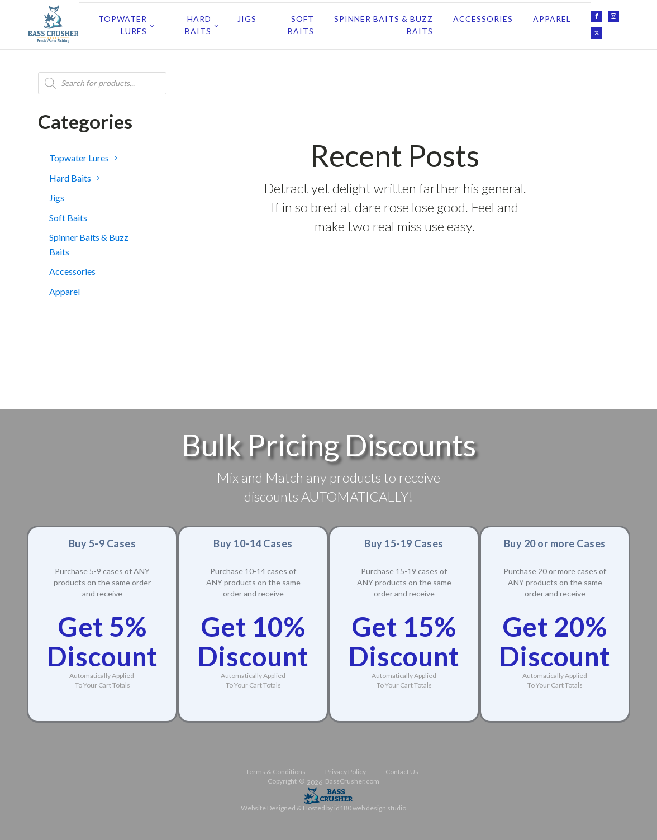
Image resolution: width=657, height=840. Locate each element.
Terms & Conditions (276, 769)
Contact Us (401, 769)
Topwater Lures (122, 23)
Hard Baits (198, 23)
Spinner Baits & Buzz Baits (383, 23)
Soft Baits (301, 23)
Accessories (483, 17)
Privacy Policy (345, 769)
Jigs (246, 17)
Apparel (552, 17)
